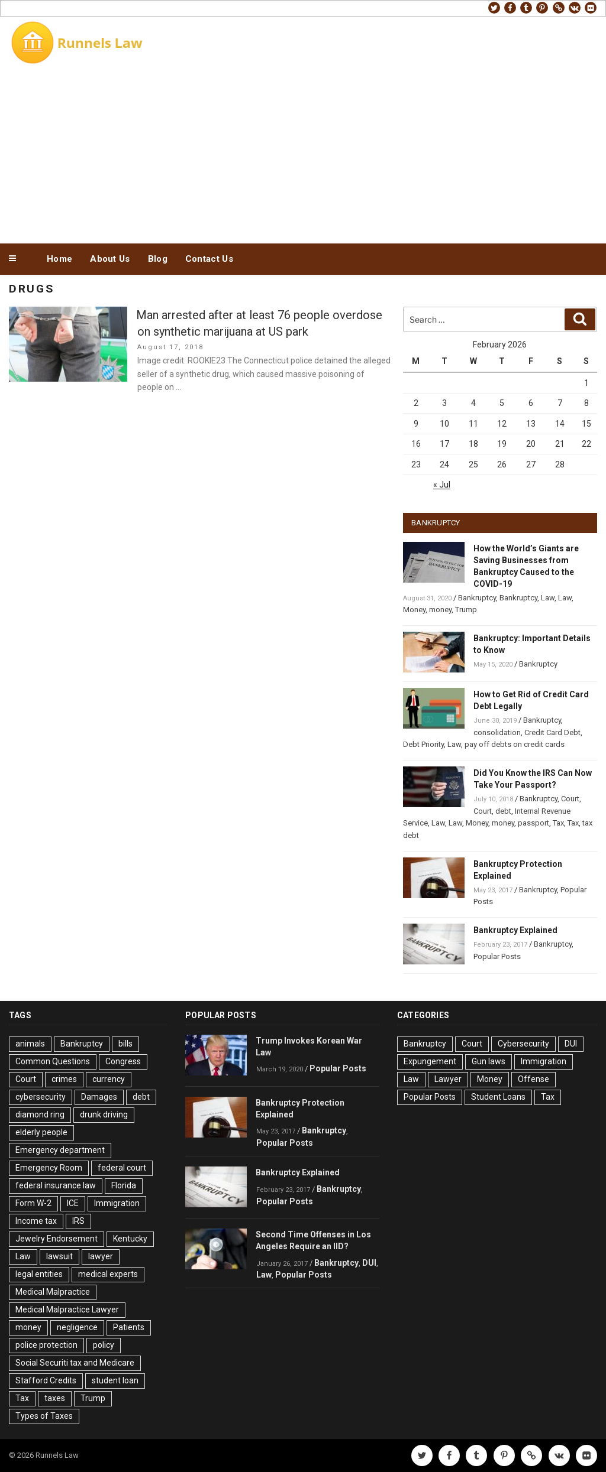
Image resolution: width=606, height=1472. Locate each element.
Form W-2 (33, 1203)
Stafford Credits (45, 1380)
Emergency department (60, 1150)
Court (570, 798)
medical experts (108, 1274)
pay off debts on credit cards (515, 744)
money (440, 609)
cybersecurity (40, 1096)
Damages (99, 1096)
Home (59, 259)
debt (503, 811)
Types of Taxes (44, 1416)
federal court (122, 1167)
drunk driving (104, 1114)
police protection (46, 1345)
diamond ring (40, 1114)
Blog (157, 259)
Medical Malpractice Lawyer (67, 1309)
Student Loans (498, 1096)
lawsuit (59, 1256)
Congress (123, 1061)
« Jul (441, 484)
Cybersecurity (523, 1043)
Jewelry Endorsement (56, 1238)
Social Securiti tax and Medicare (74, 1362)
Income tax (36, 1221)
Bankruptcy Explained (515, 930)
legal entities (39, 1274)
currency (108, 1079)
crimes (64, 1079)
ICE (73, 1203)
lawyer (100, 1256)
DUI (369, 1263)
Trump (466, 609)
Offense (533, 1079)
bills (125, 1043)
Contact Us (209, 259)
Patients (128, 1327)
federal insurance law (55, 1185)
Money (414, 609)
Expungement (430, 1061)
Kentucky (130, 1238)
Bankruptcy (477, 597)
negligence (77, 1327)
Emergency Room (48, 1167)
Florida (123, 1185)
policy (103, 1345)
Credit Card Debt (552, 732)
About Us (110, 259)
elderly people (41, 1132)
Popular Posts (497, 956)
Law (548, 597)
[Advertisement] (303, 152)
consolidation (497, 732)
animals (30, 1043)
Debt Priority (423, 744)
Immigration (117, 1203)
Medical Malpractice (52, 1291)
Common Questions (52, 1061)
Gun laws (488, 1061)
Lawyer (448, 1079)
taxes (54, 1398)
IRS (78, 1221)
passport (533, 822)
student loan (115, 1380)
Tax (558, 822)
